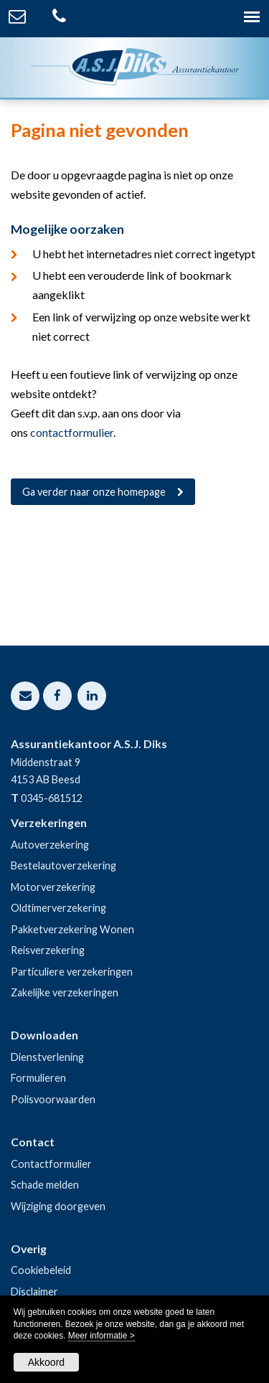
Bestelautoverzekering (63, 865)
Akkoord (46, 1362)
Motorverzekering (53, 887)
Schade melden (45, 1185)
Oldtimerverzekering (58, 908)
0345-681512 (51, 798)
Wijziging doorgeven (58, 1206)
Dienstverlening (47, 1057)
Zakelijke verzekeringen (64, 992)
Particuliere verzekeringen (72, 972)
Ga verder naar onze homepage (94, 492)
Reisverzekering (48, 950)
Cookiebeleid (41, 1270)
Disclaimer (34, 1291)
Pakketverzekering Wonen (72, 929)
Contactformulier (51, 1164)
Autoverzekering (50, 845)
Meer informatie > (101, 1336)
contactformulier (71, 432)
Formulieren (38, 1078)
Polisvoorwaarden (53, 1099)
